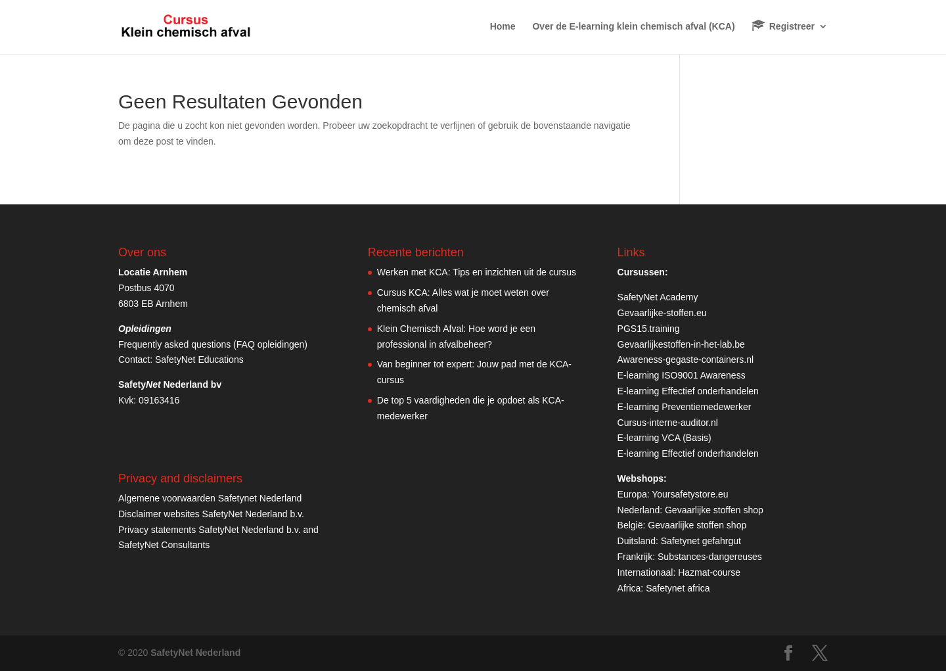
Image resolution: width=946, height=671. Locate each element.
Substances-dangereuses (710, 556)
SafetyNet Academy (658, 297)
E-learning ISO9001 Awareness (682, 375)
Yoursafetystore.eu (690, 494)
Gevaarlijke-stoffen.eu (662, 313)
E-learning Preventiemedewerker (685, 407)
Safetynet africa (678, 588)
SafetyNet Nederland (195, 652)
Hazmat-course (709, 572)
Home (503, 27)
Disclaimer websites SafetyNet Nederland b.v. (211, 514)
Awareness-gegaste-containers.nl (686, 359)
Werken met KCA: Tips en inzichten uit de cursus (476, 272)
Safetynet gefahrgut (701, 541)
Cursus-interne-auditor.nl (668, 422)
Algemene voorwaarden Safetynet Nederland (210, 498)
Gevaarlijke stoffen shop (714, 510)
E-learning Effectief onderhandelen (688, 391)
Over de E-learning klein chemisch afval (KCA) (633, 27)
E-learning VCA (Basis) (664, 437)
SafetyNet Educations (199, 359)
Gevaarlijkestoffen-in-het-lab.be (681, 344)
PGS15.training (650, 328)
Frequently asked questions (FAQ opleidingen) (212, 344)
